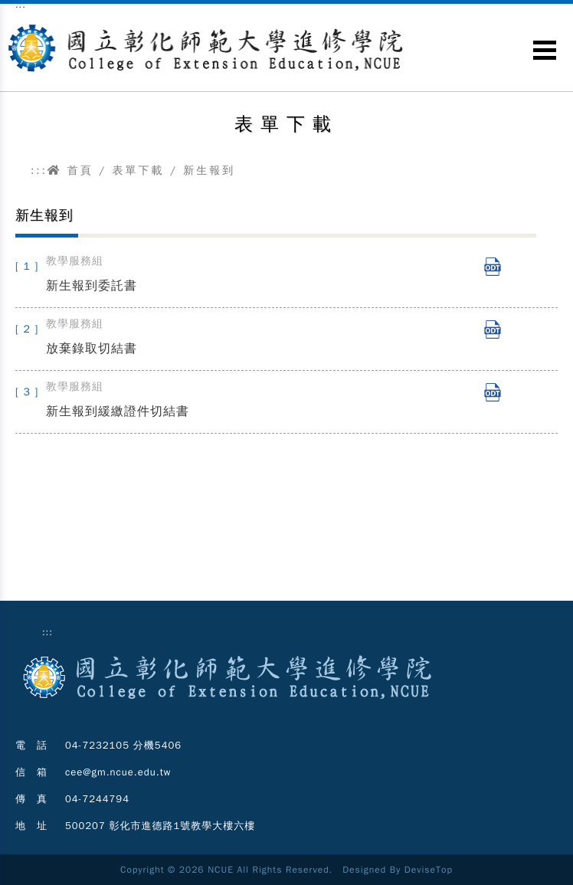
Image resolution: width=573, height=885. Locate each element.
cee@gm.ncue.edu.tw (118, 771)
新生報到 (209, 170)
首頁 (70, 170)
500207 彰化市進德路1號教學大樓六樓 (160, 825)
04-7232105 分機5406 (123, 745)
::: (39, 170)
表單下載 (138, 170)
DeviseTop (428, 870)
